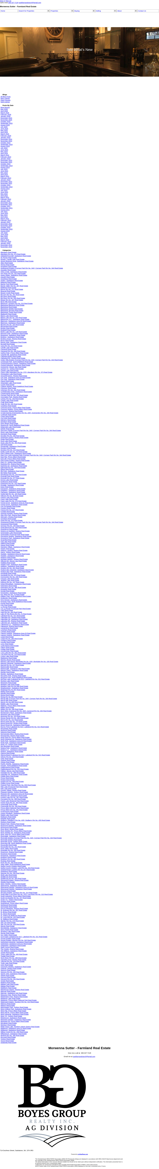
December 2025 (6, 118)
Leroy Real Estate (7, 644)
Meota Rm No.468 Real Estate (12, 697)
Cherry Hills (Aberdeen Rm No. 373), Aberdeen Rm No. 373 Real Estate (26, 372)
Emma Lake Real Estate (9, 480)
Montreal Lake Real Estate (10, 714)
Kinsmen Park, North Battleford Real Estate (16, 601)
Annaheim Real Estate (9, 266)
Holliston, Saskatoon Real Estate (12, 566)
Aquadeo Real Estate (8, 270)
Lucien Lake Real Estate (9, 656)
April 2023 (4, 174)
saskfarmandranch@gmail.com (84, 1056)
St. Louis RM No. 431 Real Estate (13, 917)
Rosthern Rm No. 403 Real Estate (13, 859)
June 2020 (4, 234)
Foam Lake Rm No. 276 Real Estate (14, 501)
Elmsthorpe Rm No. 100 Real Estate (14, 474)
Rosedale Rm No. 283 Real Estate (13, 850)
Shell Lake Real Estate (9, 875)
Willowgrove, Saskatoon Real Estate (14, 1034)
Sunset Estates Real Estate (10, 938)
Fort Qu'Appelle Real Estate (11, 506)
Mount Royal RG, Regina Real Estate (14, 723)
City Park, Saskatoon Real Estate (13, 379)
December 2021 (6, 203)
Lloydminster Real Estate (10, 651)
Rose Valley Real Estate (9, 848)
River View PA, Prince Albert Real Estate (15, 834)
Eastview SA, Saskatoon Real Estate (14, 466)
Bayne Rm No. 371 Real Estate (12, 289)
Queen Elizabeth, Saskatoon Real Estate (15, 813)
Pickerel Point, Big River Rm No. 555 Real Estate (18, 785)
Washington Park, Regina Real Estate (14, 997)
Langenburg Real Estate (9, 628)
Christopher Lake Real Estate (11, 374)
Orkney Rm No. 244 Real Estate (12, 757)
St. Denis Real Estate (8, 914)
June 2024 (4, 150)
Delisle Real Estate (7, 429)
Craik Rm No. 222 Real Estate (11, 404)
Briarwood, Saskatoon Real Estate (13, 335)
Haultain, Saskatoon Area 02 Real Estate (15, 554)
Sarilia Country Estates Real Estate (13, 866)
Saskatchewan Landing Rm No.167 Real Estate (18, 870)
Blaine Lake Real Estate (9, 316)
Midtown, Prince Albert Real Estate (13, 706)
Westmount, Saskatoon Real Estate (13, 1018)
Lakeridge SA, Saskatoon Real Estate (14, 619)
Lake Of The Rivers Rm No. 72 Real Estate (16, 614)
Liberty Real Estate (7, 647)
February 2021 (6, 220)
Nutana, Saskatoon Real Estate (12, 751)
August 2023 (5, 167)
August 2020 (5, 231)
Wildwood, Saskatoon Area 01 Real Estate (16, 1028)
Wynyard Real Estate (8, 1037)
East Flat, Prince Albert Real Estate (13, 457)
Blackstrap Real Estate (9, 307)
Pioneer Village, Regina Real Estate (13, 790)
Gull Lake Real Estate (8, 541)
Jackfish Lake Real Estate (10, 580)
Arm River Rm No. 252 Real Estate (13, 273)
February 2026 (6, 114)
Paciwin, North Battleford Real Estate (14, 766)
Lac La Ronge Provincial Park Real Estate (16, 609)
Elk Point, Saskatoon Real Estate (12, 471)
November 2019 (6, 247)
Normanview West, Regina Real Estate (15, 734)
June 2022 (4, 192)
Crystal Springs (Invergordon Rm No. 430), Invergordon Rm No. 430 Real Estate (29, 413)
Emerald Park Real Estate (10, 476)
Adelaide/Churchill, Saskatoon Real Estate (16, 256)
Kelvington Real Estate (9, 586)
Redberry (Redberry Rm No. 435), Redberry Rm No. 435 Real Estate (25, 820)
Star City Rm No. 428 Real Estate (13, 924)
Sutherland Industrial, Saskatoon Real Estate (17, 942)
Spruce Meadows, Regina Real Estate (14, 908)
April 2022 (4, 196)
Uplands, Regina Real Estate (11, 968)
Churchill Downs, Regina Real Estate (14, 376)
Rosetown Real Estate (9, 854)
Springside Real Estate (9, 907)
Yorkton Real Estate (8, 1039)
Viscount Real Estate (8, 977)
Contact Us (142, 11)
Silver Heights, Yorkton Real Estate (13, 884)
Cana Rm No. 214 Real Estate (11, 346)
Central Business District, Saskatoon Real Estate (18, 363)
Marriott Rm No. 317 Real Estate (12, 665)
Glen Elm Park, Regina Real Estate (13, 515)
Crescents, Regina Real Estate (12, 411)
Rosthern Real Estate (8, 857)
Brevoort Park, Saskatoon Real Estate (14, 333)
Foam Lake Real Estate (9, 499)
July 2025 (4, 127)
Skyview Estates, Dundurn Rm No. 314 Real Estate (19, 893)
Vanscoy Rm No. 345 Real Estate (13, 972)
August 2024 (5, 146)
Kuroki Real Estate (7, 603)
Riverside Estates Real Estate (11, 840)
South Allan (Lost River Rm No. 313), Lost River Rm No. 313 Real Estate (27, 894)
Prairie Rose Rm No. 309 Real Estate (14, 803)
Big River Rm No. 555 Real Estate (13, 298)
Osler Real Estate (7, 758)
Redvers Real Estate (8, 822)
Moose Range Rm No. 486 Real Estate (15, 718)
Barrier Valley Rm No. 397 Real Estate (14, 286)
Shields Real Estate (8, 882)
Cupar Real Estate (7, 416)
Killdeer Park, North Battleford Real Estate (16, 596)
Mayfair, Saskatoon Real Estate (12, 674)
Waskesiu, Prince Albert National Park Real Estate (19, 1000)
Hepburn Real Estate (8, 557)
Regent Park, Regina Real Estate (12, 824)
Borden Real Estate (8, 328)
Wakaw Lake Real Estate (10, 984)
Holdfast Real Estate (8, 563)
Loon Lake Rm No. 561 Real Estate (13, 653)
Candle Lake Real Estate (9, 347)
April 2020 (4, 238)
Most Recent (5, 107)
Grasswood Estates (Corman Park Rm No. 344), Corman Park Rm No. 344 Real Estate (32, 522)
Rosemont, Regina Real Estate (12, 852)
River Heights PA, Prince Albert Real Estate (16, 831)
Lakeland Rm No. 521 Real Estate (13, 616)
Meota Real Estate (7, 695)
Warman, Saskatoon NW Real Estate (14, 993)
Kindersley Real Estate (9, 598)
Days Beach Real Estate (9, 423)
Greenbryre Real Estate (9, 529)
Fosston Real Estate (8, 508)
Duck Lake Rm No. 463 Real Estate (13, 443)
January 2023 (5, 180)
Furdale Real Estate (8, 512)
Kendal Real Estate (7, 591)
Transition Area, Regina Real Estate (13, 960)
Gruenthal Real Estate (8, 540)
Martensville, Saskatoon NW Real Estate (15, 668)
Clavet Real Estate (7, 381)
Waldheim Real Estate (8, 988)
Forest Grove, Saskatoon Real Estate (14, 504)
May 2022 (4, 194)
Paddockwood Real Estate (10, 767)
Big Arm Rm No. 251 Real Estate (12, 295)
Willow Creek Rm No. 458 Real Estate (14, 1032)
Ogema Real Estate (8, 753)
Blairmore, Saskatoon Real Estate (13, 323)
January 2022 (5, 201)
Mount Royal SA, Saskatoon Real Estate (15, 725)
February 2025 (6, 136)
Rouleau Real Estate (8, 861)
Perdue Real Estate (8, 780)
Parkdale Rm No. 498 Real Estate (13, 773)
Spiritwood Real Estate (9, 905)
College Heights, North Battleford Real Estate (17, 386)
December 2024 (6, 139)
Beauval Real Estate (8, 291)
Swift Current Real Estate (10, 947)
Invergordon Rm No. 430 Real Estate (14, 577)
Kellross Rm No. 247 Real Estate (12, 582)
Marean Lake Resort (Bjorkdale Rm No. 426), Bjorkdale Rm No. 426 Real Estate (29, 661)
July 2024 (4, 148)
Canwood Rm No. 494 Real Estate (13, 351)
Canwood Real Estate (8, 349)
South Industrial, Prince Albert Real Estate (16, 896)
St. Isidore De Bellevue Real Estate (13, 915)
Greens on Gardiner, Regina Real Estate (15, 531)
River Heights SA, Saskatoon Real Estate (15, 833)
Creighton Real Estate (8, 406)
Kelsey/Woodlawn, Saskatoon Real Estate (16, 584)
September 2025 (6, 123)
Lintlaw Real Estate (7, 649)
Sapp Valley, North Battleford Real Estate (15, 864)
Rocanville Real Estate (9, 845)
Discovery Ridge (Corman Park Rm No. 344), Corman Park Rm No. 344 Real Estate (31, 430)
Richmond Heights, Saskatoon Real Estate (16, 825)
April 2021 (4, 217)
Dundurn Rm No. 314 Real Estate (13, 450)
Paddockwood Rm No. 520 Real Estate (15, 769)
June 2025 (4, 129)
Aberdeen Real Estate (8, 252)
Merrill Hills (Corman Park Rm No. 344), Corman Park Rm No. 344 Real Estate (29, 698)
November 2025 (6, 120)
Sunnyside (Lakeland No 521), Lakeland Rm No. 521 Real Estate (24, 937)
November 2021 (6, 204)
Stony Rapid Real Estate (9, 930)
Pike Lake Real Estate (8, 788)
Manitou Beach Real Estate (10, 660)
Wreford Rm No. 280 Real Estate (12, 1035)
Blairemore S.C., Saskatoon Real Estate (15, 319)
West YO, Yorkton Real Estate (11, 1016)
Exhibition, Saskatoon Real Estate (13, 490)
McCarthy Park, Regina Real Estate (13, 676)
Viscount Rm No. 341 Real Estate (13, 979)
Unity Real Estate (7, 965)
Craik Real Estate (7, 402)
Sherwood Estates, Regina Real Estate (15, 880)
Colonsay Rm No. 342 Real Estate (13, 390)
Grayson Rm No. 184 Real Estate (13, 526)
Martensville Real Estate (9, 667)
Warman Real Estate (8, 991)
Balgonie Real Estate (8, 282)
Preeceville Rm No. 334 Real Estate (13, 806)
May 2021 (4, 215)
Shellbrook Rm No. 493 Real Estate (13, 878)
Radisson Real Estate (8, 817)
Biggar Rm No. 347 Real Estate (12, 300)
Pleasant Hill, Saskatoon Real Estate (14, 795)
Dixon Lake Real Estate (9, 432)
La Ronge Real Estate (8, 607)
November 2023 (6, 162)
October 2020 (5, 227)
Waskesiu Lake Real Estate (10, 998)
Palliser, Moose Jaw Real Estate (12, 771)
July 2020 (4, 233)
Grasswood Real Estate (9, 524)
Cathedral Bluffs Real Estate (11, 356)
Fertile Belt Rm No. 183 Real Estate (13, 494)
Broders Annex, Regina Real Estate (13, 339)
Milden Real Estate (7, 707)
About (119, 11)
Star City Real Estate (8, 922)
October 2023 (5, 164)
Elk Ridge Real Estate (8, 473)
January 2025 (5, 137)
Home (3, 11)
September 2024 (6, 144)
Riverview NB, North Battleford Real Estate (16, 843)
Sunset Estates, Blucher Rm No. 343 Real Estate (18, 940)
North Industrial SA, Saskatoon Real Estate (16, 739)
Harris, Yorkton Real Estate (10, 552)
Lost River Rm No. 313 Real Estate (13, 654)
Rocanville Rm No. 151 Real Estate (13, 847)
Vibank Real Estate (7, 975)
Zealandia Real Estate (8, 1042)
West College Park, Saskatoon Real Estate (16, 1009)
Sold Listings (5, 102)
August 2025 (5, 125)
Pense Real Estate (7, 778)
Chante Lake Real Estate (10, 370)
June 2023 (4, 171)
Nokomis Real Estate (8, 732)
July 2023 (4, 169)
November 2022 (6, 183)
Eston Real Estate (7, 487)
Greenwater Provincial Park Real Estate (15, 534)
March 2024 (5, 155)
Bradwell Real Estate (8, 330)
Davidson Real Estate (8, 422)
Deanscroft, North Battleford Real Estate (15, 425)
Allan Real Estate (7, 263)
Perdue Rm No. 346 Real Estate (12, 781)
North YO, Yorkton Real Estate (11, 744)
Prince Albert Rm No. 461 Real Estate (14, 810)
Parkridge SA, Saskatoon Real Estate (14, 774)
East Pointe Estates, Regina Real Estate (15, 460)
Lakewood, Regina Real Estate (12, 626)
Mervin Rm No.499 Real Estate (12, 702)
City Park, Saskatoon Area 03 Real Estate (16, 377)
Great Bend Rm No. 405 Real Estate (14, 527)
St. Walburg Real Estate (9, 919)
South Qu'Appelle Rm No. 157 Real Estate (16, 898)
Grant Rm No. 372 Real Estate (12, 520)
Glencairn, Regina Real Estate (11, 517)
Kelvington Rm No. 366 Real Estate (13, 587)
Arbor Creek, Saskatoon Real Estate (14, 272)
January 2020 (5, 243)
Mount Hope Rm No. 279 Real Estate (14, 721)
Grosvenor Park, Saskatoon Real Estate (15, 538)
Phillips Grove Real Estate (10, 783)
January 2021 (5, 222)
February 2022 (6, 199)
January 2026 (5, 116)
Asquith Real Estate (8, 277)
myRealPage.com (83, 1154)
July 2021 (4, 211)
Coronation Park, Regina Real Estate (14, 397)
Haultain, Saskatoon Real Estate (12, 556)
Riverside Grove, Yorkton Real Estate (14, 841)
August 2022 (5, 189)
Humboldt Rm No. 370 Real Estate (13, 575)
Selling (98, 11)
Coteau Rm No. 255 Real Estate (12, 399)
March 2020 (5, 240)
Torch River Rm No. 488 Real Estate (14, 958)
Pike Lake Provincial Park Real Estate (14, 787)
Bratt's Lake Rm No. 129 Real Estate (14, 332)
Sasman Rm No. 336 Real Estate (12, 873)
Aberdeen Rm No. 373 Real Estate (13, 254)
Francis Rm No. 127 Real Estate (12, 510)
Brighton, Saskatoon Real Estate (12, 337)
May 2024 (4, 151)
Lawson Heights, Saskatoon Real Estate (15, 635)
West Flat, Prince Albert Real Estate (13, 1011)
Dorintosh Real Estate (8, 434)
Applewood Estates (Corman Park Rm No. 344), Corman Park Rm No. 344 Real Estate (32, 268)
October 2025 (5, 121)
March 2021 (5, 218)
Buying (77, 11)
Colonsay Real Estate (8, 388)
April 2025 (4, 132)
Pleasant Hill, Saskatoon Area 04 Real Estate (17, 794)
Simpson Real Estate (8, 891)
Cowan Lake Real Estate (9, 400)
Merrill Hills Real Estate (9, 700)
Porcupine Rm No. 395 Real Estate (13, 799)
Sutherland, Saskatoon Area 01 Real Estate (16, 944)
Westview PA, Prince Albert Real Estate (15, 1021)
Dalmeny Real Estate (8, 420)
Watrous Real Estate (8, 1004)
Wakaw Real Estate (8, 986)
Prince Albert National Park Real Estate (15, 808)
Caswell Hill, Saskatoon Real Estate (13, 355)
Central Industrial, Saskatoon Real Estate (15, 365)
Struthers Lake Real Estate (10, 931)
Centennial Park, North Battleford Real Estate (17, 362)
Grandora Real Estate (8, 519)
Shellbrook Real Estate (9, 877)
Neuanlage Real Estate (9, 728)
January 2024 (5, 159)
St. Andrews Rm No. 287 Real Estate (14, 910)
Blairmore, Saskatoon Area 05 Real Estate (16, 321)
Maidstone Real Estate (9, 658)
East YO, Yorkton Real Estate (11, 462)
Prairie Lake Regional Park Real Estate (15, 801)
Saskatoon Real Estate (9, 871)
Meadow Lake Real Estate (10, 684)
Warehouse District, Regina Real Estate (15, 990)
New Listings (5, 98)
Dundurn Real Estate (8, 448)
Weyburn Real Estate (8, 1025)
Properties (54, 11)
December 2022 (6, 181)
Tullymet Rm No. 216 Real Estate (13, 961)
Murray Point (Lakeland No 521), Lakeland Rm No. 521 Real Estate (25, 727)
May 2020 (4, 236)
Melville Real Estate (8, 693)
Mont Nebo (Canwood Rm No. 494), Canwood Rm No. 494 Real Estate (26, 711)
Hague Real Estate (7, 545)
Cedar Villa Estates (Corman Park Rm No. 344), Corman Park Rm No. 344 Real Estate (32, 360)
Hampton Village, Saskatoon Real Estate (15, 547)
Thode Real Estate (7, 952)
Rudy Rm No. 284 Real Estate (11, 863)
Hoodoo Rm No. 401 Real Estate (12, 568)
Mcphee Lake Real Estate (10, 681)
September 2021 (6, 208)
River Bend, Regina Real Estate (12, 829)
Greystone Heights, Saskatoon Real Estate (16, 536)
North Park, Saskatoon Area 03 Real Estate (16, 741)
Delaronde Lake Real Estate (11, 427)
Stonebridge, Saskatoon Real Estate (14, 928)
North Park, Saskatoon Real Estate (13, 743)
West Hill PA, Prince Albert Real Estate (14, 1012)
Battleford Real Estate (8, 288)
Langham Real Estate (8, 630)
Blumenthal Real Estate (9, 326)
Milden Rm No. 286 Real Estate (12, 709)
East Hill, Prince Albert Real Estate (13, 459)
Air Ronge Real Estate (9, 258)
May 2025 (4, 130)
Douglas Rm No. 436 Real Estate (12, 436)
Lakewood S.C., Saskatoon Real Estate (15, 624)
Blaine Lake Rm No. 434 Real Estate (14, 317)
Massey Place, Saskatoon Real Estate (14, 670)
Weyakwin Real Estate (9, 1023)
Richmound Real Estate (9, 827)
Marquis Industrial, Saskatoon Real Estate (16, 663)
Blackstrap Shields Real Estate (12, 309)
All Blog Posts (6, 97)
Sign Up (8, 1)
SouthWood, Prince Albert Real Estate (14, 903)
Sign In (2, 1)
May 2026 (4, 109)
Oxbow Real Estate (7, 762)
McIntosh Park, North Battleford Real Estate (16, 677)
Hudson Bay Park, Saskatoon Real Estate (16, 571)
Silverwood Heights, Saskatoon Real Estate (16, 889)
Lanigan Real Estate (8, 631)
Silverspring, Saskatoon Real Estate (13, 885)
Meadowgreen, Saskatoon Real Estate (14, 688)
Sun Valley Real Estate (9, 935)
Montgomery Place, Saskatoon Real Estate (16, 713)
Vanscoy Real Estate (8, 970)
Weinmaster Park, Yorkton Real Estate (14, 1007)
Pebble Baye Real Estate (10, 776)
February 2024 (6, 157)
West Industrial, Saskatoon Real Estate (15, 1014)
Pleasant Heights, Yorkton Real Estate (14, 792)
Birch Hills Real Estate (9, 302)
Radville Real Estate (8, 818)
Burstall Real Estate (8, 344)
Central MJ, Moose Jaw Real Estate (13, 367)
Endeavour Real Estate (9, 482)
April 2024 (4, 153)
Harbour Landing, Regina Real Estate (14, 550)
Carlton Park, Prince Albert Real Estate (15, 353)
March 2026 (5, 113)
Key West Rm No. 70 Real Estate (12, 594)
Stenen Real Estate (7, 926)
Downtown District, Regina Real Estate (14, 437)
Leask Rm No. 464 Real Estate (12, 639)
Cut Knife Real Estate (8, 418)
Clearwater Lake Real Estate (11, 383)
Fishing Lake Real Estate (10, 497)
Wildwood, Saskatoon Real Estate (13, 1030)
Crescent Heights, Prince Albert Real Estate (16, 409)
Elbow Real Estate (7, 469)
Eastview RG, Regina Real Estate (13, 464)
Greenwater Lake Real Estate (11, 533)
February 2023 (6, 178)
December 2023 (6, 160)
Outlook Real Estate (8, 760)
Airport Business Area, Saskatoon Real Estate (17, 261)
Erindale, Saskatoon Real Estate (12, 485)
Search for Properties (26, 11)
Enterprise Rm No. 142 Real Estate (13, 483)
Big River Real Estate (8, 296)
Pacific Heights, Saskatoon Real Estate (15, 764)
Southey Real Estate (8, 901)
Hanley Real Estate (7, 549)
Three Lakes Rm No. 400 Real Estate (14, 954)
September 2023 (6, 166)
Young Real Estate (7, 1041)
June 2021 (4, 213)
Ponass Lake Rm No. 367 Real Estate (14, 797)
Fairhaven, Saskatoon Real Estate (13, 492)
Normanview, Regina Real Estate (12, 736)
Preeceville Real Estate (9, 804)
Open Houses (6, 100)
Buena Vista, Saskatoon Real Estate (14, 342)
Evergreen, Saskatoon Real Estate (13, 489)
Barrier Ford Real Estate (9, 284)
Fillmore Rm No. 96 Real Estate (12, 496)
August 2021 (5, 210)
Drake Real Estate (7, 439)
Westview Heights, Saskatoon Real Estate (16, 1020)
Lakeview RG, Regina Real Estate (13, 621)
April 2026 (4, 111)
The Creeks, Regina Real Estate (12, 949)
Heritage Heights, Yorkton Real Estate (14, 559)
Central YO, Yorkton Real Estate (12, 369)
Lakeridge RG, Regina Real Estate (13, 617)
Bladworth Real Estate (9, 314)
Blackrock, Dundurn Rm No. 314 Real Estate (17, 303)
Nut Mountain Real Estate (10, 746)
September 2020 (6, 229)
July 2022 (4, 190)
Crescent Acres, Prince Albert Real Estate (15, 407)
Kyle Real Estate (6, 605)
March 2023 (5, 176)
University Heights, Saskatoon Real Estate (16, 967)
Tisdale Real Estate (8, 956)
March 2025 (5, 134)
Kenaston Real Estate (8, 589)
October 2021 (5, 206)
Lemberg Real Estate (8, 640)
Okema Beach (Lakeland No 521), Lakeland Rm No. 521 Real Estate (25, 755)
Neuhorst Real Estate (8, 730)
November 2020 (6, 226)
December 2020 (6, 224)
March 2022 (5, 197)
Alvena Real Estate (7, 265)
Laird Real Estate (7, 610)
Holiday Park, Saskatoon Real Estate (14, 564)
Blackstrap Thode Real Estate (11, 312)
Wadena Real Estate (8, 982)
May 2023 (4, 173)
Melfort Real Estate (7, 691)
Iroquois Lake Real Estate (10, 579)
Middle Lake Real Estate (9, 704)
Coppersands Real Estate (10, 393)
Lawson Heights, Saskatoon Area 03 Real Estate (18, 633)
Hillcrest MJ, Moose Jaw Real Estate (14, 561)
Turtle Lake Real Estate (9, 963)
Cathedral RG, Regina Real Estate (13, 358)
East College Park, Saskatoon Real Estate (16, 453)
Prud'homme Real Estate (9, 811)
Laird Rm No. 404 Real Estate (11, 612)
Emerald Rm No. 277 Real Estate (13, 478)
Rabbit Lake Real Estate (9, 815)
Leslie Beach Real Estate (10, 646)
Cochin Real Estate (7, 385)
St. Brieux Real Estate (8, 912)
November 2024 (6, 141)
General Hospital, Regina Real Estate (14, 513)
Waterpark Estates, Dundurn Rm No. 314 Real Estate (20, 1002)
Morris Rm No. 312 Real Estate (12, 720)
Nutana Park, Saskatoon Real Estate (14, 748)
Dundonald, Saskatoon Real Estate (13, 446)
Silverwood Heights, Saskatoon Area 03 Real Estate (19, 887)
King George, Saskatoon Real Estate (14, 600)
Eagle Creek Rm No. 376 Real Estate (14, 452)
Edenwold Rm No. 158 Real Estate (13, 467)
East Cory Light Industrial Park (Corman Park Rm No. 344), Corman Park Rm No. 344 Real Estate (36, 455)
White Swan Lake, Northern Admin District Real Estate (20, 1027)
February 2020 (6, 241)
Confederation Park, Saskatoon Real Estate (16, 392)
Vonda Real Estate (7, 981)
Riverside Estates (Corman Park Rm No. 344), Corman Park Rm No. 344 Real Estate (31, 838)
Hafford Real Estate (8, 543)
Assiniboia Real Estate (9, 279)
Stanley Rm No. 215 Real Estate (12, 921)
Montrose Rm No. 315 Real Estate (13, 716)
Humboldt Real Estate (8, 573)
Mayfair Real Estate (8, 672)
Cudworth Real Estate (8, 414)
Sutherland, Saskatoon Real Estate (13, 945)
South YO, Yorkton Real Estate (12, 900)
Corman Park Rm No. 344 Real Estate (14, 395)
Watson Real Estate (8, 1005)
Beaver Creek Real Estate (10, 293)
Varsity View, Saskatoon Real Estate (14, 974)
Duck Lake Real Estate (9, 441)
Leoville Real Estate (8, 642)
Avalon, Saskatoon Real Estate (12, 280)
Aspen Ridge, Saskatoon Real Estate (14, 275)
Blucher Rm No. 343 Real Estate (12, 325)
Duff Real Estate (6, 444)
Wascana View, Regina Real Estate (13, 995)
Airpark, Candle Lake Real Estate (13, 259)
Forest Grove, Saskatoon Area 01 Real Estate (17, 503)
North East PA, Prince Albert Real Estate (15, 737)
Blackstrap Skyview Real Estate (12, 310)
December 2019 (6, 245)
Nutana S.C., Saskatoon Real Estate (14, 750)
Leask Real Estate (7, 637)
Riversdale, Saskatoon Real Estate (13, 836)
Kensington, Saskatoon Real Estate (13, 593)
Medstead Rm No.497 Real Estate (13, 690)
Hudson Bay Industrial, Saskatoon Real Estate (17, 570)
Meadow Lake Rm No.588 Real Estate (14, 686)
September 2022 (6, 187)
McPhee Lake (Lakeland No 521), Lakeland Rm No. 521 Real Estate (25, 679)
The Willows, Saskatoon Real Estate (14, 951)
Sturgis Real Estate (7, 933)
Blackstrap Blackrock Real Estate (12, 305)
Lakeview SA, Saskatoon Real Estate (14, 623)
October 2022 (5, 185)
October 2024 (5, 143)
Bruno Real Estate (7, 340)
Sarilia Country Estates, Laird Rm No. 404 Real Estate (20, 868)
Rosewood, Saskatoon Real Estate (13, 855)
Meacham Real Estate (8, 683)
